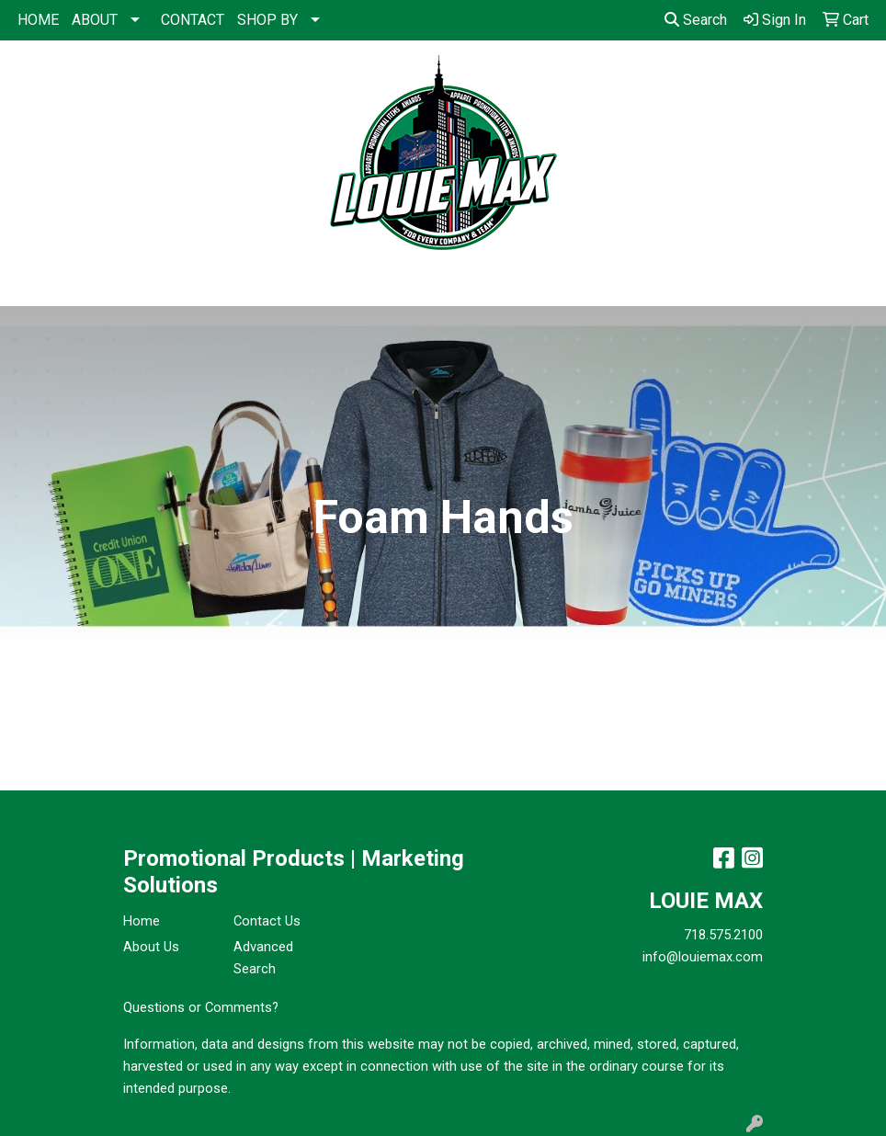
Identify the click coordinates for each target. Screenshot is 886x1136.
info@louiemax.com (702, 957)
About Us (151, 946)
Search (695, 19)
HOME (38, 19)
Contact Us (267, 921)
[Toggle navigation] (28, 286)
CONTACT (192, 19)
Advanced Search (263, 957)
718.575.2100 (723, 934)
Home (141, 921)
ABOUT (95, 19)
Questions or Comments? (200, 1007)
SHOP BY (267, 19)
